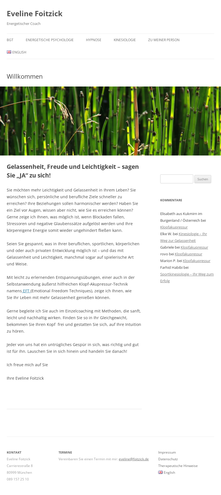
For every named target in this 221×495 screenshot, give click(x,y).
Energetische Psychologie (50, 40)
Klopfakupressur (174, 227)
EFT (26, 290)
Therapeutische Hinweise (178, 465)
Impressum (167, 452)
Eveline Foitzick (34, 13)
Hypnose (93, 40)
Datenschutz (168, 459)
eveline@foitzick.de (134, 459)
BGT (10, 40)
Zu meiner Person (164, 40)
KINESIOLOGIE (125, 40)
